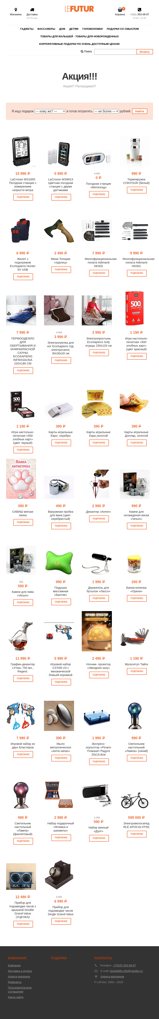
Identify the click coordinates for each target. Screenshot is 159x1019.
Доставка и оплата (20, 971)
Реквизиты (15, 982)
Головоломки (92, 28)
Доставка (32, 14)
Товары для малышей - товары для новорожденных (79, 36)
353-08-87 (139, 14)
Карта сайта (15, 997)
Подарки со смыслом (123, 28)
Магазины (16, 12)
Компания (14, 965)
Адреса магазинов (112, 976)
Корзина (120, 12)
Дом (62, 28)
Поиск (86, 51)
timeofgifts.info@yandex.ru (126, 971)
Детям (73, 28)
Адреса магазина (19, 976)
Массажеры (46, 28)
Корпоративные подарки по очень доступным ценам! (79, 43)
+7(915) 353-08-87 (124, 965)
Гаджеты (26, 28)
